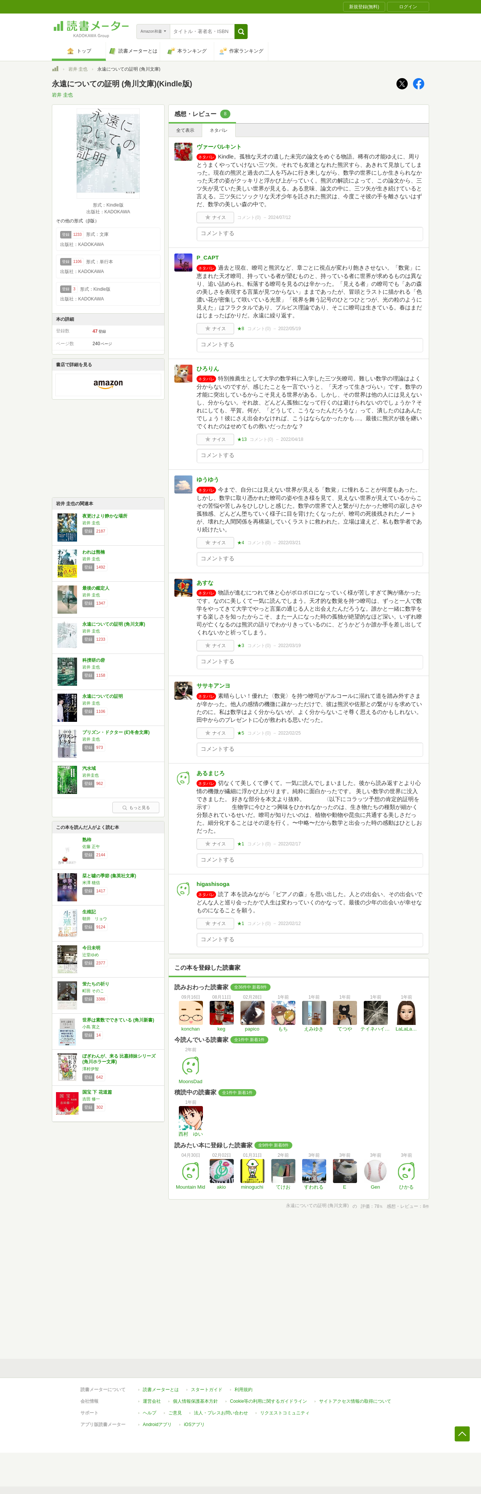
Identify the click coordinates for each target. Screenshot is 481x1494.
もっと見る (136, 807)
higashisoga (213, 884)
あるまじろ (211, 773)
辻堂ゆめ (90, 954)
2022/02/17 (289, 844)
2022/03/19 (289, 645)
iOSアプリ (194, 1424)
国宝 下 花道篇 (97, 1092)
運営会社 (152, 1401)
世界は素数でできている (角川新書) (118, 1020)
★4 (240, 542)
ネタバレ (219, 130)
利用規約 (243, 1389)
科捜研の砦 (93, 660)
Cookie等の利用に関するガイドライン (268, 1401)
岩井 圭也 (78, 69)
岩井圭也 (90, 775)
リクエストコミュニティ (285, 1413)
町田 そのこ (93, 990)
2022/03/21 (289, 542)
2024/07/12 (279, 217)
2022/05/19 (289, 328)
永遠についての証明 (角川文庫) (113, 624)
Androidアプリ (157, 1424)
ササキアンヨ (213, 685)
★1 (240, 844)
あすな (205, 582)
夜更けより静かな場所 (104, 516)
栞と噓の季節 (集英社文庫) (109, 875)
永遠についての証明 (102, 696)
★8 (240, 328)
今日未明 (91, 948)
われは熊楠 (93, 552)
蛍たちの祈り (95, 984)
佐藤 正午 (91, 846)
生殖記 (89, 912)
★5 (240, 733)
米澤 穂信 (91, 882)
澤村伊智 (90, 1069)
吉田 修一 (91, 1099)
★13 (242, 439)
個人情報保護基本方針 (195, 1401)
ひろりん (208, 368)
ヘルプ (149, 1413)
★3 (240, 645)
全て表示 (185, 130)
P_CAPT (208, 257)
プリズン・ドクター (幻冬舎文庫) (116, 732)
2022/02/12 (289, 923)
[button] (241, 31)
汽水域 (89, 768)
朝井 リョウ (94, 918)
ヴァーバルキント (219, 146)
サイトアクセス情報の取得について (355, 1401)
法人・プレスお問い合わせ (221, 1413)
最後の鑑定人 (95, 588)
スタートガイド (206, 1389)
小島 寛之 (91, 1027)
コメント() (249, 217)
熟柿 (86, 839)
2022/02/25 (289, 733)
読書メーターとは (161, 1389)
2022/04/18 (292, 439)
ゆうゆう (208, 479)
